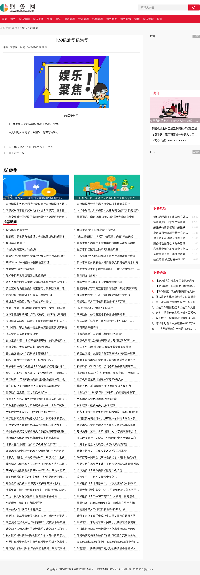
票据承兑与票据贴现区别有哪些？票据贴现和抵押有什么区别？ (108, 424)
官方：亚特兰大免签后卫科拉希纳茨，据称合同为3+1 (108, 411)
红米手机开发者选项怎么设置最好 (26, 275)
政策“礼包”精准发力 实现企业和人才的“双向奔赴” (35, 256)
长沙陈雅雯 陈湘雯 (17, 230)
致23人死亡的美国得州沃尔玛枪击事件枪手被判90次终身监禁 (37, 282)
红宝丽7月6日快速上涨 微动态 (23, 509)
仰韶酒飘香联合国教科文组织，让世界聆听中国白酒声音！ (37, 476)
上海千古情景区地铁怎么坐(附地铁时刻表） (102, 444)
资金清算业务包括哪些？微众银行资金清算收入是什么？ (37, 203)
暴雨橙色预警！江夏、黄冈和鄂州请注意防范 (103, 294)
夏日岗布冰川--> (15, 243)
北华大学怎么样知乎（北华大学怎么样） (101, 282)
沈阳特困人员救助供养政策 (22, 333)
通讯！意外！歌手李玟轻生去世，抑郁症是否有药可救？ (108, 515)
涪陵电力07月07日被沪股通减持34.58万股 (101, 301)
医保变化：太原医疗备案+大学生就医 (28, 346)
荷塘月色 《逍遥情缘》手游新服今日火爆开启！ (105, 385)
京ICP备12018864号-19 (108, 569)
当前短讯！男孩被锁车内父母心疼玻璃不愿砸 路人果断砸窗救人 (108, 548)
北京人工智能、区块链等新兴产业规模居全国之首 (35, 457)
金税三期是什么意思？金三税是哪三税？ (30, 359)
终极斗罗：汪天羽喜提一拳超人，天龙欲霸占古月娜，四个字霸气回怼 (175, 134)
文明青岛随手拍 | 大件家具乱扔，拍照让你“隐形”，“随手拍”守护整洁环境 (108, 269)
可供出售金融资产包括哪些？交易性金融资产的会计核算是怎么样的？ (108, 528)
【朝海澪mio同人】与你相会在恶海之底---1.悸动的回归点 (108, 372)
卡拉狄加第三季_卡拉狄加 (21, 249)
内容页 (34, 27)
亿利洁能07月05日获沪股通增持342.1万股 (101, 509)
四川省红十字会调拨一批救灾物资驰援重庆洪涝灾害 (36, 327)
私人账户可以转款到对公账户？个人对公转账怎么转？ (37, 535)
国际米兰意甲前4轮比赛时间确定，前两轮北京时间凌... (37, 314)
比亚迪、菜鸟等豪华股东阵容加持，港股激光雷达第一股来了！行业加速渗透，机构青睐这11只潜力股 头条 (37, 515)
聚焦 (159, 19)
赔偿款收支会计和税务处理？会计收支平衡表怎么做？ (37, 418)
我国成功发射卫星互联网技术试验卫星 (174, 128)
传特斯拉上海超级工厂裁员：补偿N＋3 (29, 294)
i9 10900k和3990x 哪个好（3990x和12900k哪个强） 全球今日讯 (108, 541)
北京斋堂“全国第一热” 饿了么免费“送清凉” (31, 444)
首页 (4, 19)
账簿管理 (97, 19)
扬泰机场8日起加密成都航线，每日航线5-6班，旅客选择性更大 (108, 340)
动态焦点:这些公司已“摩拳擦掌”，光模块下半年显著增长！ (37, 522)
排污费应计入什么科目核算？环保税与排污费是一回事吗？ (37, 424)
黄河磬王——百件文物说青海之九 (97, 476)
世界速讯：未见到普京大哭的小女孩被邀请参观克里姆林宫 (108, 522)
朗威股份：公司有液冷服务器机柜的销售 (101, 314)
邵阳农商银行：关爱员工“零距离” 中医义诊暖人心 (106, 437)
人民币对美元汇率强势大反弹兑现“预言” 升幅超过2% (108, 210)
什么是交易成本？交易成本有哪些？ (27, 353)
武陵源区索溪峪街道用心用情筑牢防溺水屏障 (32, 437)
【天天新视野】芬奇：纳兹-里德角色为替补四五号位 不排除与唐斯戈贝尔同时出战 (108, 489)
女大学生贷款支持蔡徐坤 (20, 269)
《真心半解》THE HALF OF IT (170, 140)
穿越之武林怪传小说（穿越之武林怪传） (30, 301)
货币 (137, 19)
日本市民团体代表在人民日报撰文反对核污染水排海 (107, 262)
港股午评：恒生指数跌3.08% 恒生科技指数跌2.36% (36, 489)
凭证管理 (83, 19)
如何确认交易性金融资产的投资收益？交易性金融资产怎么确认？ (108, 535)
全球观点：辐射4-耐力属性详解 (24, 502)
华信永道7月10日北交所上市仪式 (33, 147)
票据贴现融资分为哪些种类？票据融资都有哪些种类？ (37, 431)
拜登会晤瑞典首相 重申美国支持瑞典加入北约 (33, 483)
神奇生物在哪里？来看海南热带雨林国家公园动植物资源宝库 (108, 243)
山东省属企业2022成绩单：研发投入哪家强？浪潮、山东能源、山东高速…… (108, 256)
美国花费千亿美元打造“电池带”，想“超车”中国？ (106, 320)
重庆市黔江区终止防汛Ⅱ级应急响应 (97, 249)
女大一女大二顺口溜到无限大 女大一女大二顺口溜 (35, 307)
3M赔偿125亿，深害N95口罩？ (95, 307)
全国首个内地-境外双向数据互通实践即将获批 (104, 346)
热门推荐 (10, 170)
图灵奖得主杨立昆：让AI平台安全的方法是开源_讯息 (108, 463)
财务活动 (24, 19)
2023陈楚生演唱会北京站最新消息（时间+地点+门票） (108, 457)
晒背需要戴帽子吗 (87, 327)
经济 (58, 19)
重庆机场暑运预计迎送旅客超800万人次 (100, 379)
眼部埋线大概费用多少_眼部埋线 (96, 405)
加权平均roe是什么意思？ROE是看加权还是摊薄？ (35, 366)
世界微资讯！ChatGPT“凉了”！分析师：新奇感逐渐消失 (108, 496)
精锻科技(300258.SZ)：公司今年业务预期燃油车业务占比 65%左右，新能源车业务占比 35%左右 (108, 366)
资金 (49, 19)
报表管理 (69, 19)
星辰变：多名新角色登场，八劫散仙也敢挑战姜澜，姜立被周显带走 (37, 236)
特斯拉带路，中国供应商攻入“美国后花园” (102, 450)
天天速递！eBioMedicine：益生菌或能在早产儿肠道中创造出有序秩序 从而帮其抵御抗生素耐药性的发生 (108, 502)
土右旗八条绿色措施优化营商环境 (97, 398)
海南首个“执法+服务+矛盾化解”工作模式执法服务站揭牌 (37, 398)
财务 (13, 19)
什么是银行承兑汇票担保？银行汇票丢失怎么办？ (106, 359)
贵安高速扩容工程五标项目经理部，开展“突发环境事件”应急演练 (108, 288)
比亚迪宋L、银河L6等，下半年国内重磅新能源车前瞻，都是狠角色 (108, 392)
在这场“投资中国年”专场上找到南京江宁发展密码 (35, 450)
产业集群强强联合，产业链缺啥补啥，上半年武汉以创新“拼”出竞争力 (37, 405)
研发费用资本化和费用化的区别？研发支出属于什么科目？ (37, 210)
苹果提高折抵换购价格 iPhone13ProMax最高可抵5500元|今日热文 (37, 470)
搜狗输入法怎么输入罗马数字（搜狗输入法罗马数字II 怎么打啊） (37, 463)
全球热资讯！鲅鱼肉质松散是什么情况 (99, 470)
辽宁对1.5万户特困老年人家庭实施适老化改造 (33, 385)
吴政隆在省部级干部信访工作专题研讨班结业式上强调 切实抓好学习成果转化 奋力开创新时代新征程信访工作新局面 (37, 320)
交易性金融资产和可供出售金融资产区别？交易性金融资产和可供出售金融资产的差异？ (37, 541)
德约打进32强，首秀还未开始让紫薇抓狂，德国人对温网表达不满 (37, 372)
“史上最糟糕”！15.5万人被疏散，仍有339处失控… (106, 236)
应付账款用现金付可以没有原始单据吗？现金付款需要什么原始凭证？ (108, 418)
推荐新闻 (10, 222)
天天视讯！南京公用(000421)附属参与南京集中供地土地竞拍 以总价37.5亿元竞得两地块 (108, 216)
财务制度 (111, 19)
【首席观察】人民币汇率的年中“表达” (99, 333)
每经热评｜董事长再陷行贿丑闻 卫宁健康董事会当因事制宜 (108, 431)
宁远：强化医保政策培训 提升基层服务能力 (31, 496)
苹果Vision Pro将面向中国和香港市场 (27, 262)
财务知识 (125, 19)
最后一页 (19, 152)
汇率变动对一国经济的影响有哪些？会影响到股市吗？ (37, 216)
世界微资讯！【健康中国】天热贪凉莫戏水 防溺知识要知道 (108, 483)
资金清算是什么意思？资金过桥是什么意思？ (103, 203)
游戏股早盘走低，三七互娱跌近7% (26, 392)
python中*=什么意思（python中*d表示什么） (32, 411)
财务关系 (38, 19)
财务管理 (148, 19)
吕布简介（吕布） (87, 275)
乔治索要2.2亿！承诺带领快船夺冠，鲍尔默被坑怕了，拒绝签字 (37, 340)
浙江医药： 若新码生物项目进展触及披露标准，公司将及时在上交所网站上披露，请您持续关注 (37, 379)
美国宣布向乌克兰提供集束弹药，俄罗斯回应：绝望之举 (37, 288)
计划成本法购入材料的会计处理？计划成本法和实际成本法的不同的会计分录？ (37, 528)
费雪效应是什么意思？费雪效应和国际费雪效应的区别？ (108, 353)
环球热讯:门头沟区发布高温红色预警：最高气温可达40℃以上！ (37, 548)
